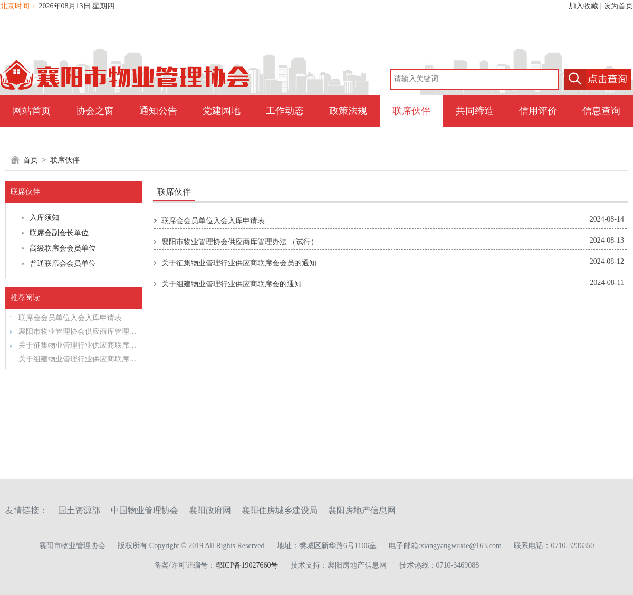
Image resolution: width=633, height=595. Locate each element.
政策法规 (348, 110)
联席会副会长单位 (59, 233)
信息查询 (601, 110)
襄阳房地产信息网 (362, 510)
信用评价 (538, 110)
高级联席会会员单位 (63, 248)
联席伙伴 (411, 110)
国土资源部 (79, 510)
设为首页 (618, 6)
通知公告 (158, 110)
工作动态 (285, 110)
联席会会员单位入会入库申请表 (66, 318)
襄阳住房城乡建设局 (280, 510)
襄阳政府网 (210, 510)
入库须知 (44, 218)
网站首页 (32, 110)
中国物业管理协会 (144, 510)
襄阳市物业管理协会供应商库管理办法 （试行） (73, 331)
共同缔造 (475, 110)
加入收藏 (583, 6)
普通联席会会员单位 (63, 263)
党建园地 (222, 110)
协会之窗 (95, 110)
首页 (30, 160)
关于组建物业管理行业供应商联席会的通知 (73, 359)
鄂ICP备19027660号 (247, 565)
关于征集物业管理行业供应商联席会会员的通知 (73, 345)
